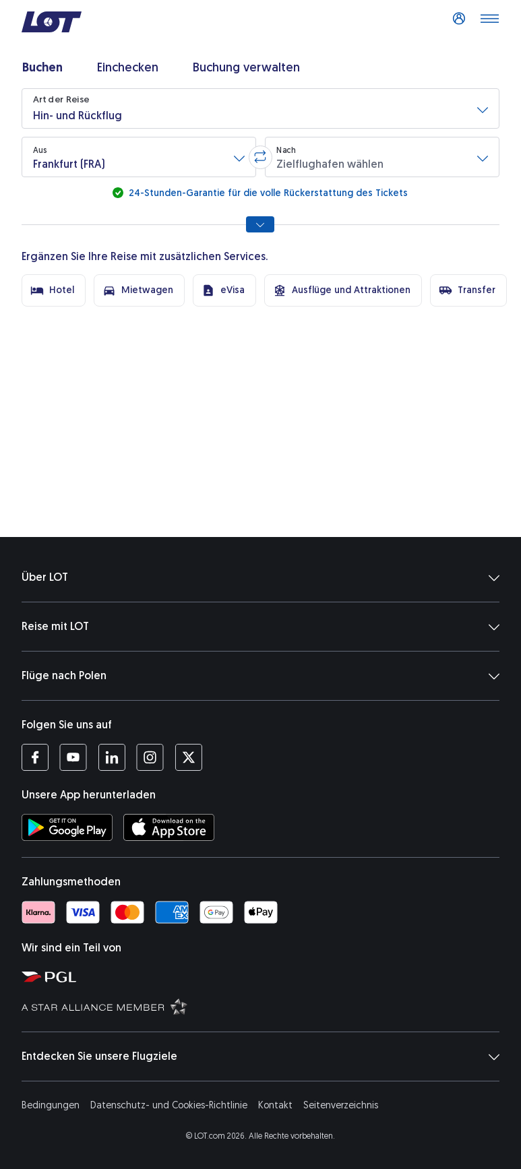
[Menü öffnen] (489, 22)
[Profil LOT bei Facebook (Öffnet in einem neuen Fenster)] (35, 757)
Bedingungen (51, 1105)
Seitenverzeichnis (340, 1105)
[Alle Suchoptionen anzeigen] (260, 224)
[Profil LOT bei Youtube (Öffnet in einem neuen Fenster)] (73, 757)
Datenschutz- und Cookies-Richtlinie (168, 1105)
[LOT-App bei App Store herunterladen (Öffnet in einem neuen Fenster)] (168, 827)
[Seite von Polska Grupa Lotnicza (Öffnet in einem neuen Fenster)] (266, 976)
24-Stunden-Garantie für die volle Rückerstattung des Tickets (267, 193)
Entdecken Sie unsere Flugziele (260, 1056)
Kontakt (275, 1105)
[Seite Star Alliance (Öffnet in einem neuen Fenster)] (266, 1006)
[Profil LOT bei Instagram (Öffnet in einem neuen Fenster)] (150, 757)
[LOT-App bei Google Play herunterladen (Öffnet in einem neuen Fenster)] (67, 827)
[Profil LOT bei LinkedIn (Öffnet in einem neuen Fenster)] (111, 757)
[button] (260, 108)
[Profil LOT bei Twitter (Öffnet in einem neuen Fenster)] (188, 757)
